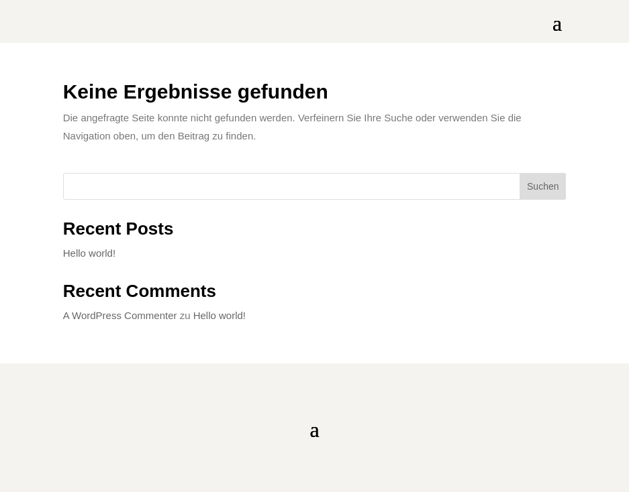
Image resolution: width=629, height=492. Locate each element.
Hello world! (89, 253)
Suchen (543, 186)
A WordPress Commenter (120, 315)
